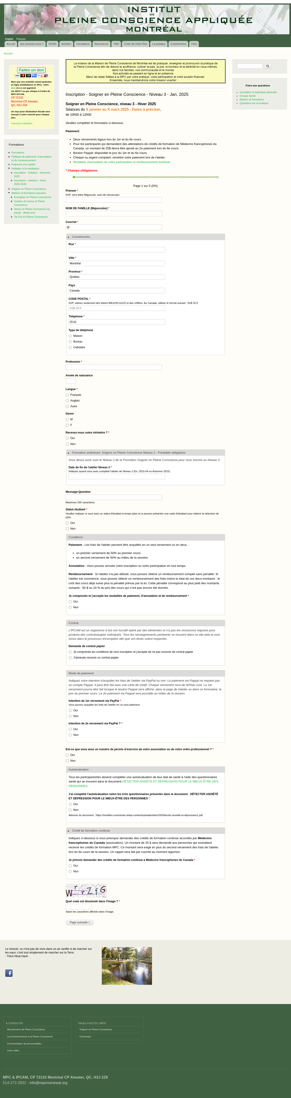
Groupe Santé (248, 95)
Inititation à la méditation (25, 168)
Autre (73, 406)
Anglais (74, 400)
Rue (72, 244)
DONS (52, 44)
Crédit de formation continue (91, 830)
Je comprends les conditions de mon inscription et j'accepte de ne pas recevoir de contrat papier (133, 651)
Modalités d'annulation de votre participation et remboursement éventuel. (122, 162)
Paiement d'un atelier (23, 164)
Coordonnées (178, 44)
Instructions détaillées (21, 123)
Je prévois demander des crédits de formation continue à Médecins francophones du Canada (132, 860)
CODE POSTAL (80, 298)
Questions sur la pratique (254, 103)
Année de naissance (79, 375)
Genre (70, 413)
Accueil (11, 44)
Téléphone (77, 316)
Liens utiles (13, 1050)
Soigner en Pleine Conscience (28, 188)
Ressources (101, 44)
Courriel (72, 222)
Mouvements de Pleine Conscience (26, 1029)
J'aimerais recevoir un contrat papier (95, 657)
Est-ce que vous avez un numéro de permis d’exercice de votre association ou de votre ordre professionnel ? (140, 749)
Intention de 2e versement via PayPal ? (96, 723)
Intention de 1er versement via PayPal (95, 700)
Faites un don (31, 70)
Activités (66, 44)
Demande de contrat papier (87, 646)
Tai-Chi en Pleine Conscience (31, 216)
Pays (72, 285)
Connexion (85, 1036)
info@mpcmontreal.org (48, 1083)
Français (21, 38)
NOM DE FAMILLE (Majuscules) (88, 208)
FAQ (194, 44)
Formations (82, 44)
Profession (74, 361)
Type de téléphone (81, 330)
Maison (77, 335)
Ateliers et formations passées (28, 193)
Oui (72, 438)
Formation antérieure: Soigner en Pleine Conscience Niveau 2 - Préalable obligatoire (129, 452)
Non (73, 444)
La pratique (158, 44)
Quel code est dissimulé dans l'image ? (93, 901)
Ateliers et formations (252, 99)
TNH (116, 44)
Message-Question (78, 491)
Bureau (77, 341)
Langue (72, 389)
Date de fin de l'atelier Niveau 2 (90, 467)
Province (75, 271)
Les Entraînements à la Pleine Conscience (30, 1036)
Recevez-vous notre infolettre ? (88, 432)
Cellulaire (79, 347)
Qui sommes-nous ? (32, 44)
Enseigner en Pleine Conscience (32, 197)
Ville (72, 258)
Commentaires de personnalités (24, 1043)
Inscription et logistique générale (258, 92)
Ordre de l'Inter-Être (135, 44)
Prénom (72, 190)
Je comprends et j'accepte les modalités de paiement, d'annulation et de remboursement (129, 595)
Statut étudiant (76, 509)
